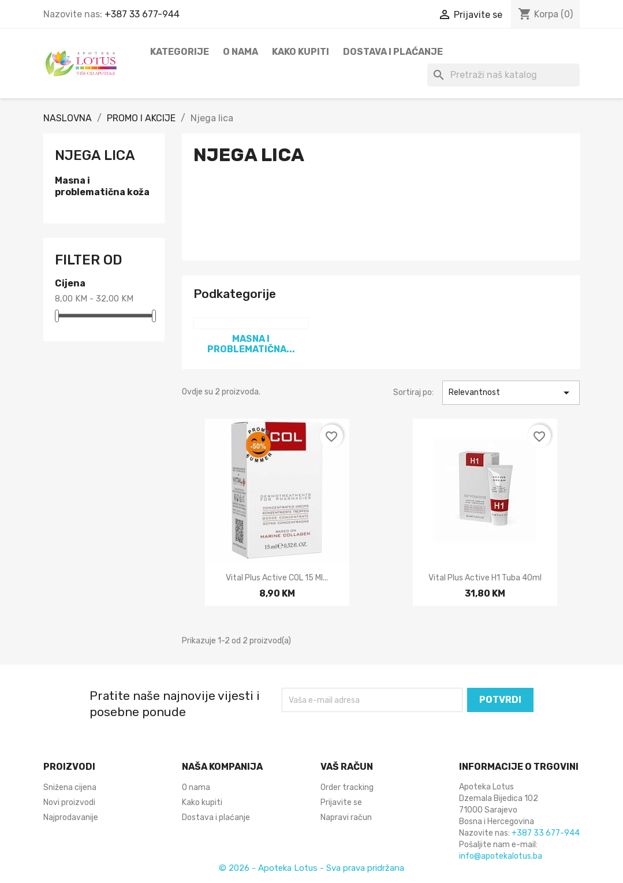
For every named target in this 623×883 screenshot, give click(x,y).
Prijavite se (341, 802)
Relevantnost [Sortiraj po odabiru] (511, 393)
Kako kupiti (300, 51)
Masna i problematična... (251, 344)
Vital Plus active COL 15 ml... (277, 578)
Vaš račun (346, 766)
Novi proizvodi (69, 802)
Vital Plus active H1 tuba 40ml (485, 578)
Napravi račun (346, 817)
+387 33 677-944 (142, 14)
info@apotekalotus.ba (500, 856)
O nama (240, 51)
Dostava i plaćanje (393, 51)
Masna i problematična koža (102, 186)
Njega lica (95, 155)
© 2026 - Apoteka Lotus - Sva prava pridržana (311, 868)
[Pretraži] (503, 75)
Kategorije (179, 51)
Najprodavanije (70, 817)
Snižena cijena (69, 787)
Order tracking (347, 787)
